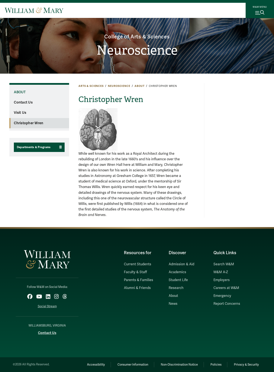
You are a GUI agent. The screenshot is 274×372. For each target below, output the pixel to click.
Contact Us (23, 102)
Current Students (137, 264)
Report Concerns (226, 304)
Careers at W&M (226, 288)
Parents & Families (138, 280)
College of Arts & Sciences (137, 37)
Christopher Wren (28, 123)
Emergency (222, 296)
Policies (216, 364)
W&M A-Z (220, 272)
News (173, 304)
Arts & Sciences (91, 86)
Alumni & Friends (137, 288)
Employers (221, 280)
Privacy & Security (246, 364)
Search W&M (223, 264)
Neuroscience (137, 50)
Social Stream (47, 306)
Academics (177, 272)
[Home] (34, 10)
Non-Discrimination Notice (179, 364)
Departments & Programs (34, 147)
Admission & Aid (181, 264)
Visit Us (20, 113)
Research (176, 288)
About (139, 86)
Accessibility (96, 364)
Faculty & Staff (135, 272)
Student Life (178, 280)
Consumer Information (132, 364)
